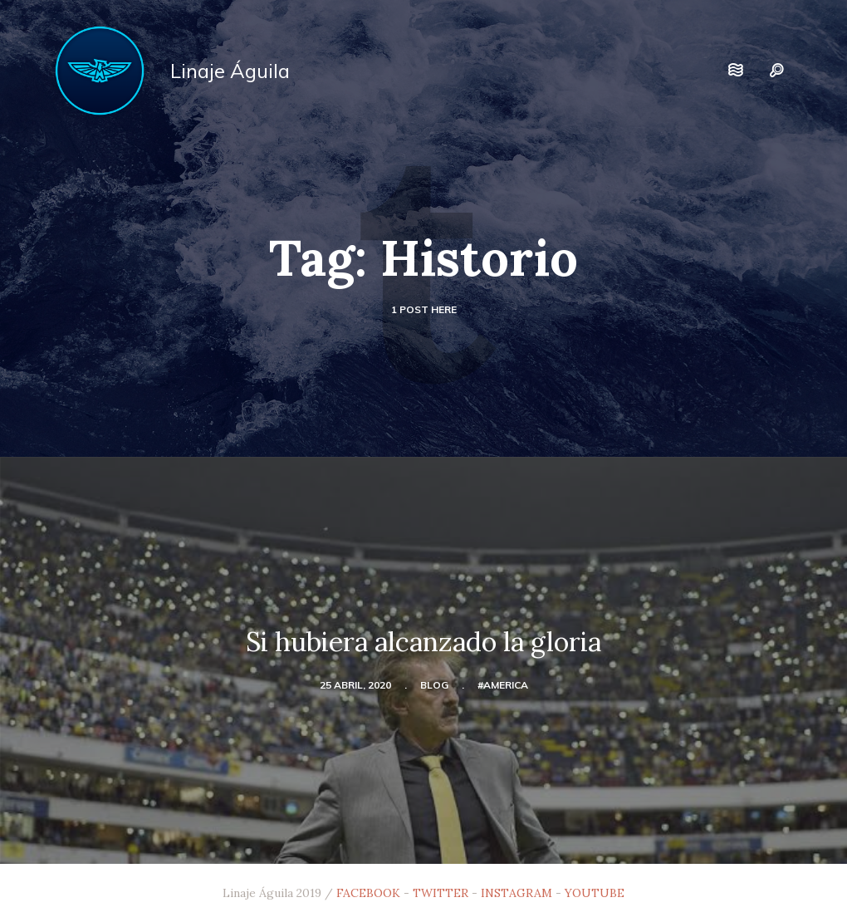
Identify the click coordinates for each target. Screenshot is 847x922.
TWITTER (440, 892)
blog (434, 685)
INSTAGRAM (516, 892)
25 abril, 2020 (355, 685)
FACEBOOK (368, 892)
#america (502, 685)
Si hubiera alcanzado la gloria (423, 642)
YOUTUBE (594, 892)
